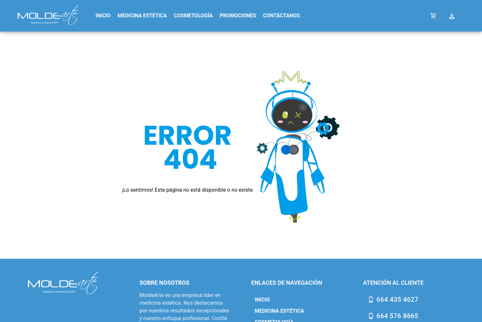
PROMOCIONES (238, 16)
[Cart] (433, 15)
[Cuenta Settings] (452, 15)
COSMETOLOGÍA (193, 16)
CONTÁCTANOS (281, 16)
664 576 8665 (397, 316)
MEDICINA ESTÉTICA (142, 16)
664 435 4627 (397, 299)
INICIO (103, 16)
